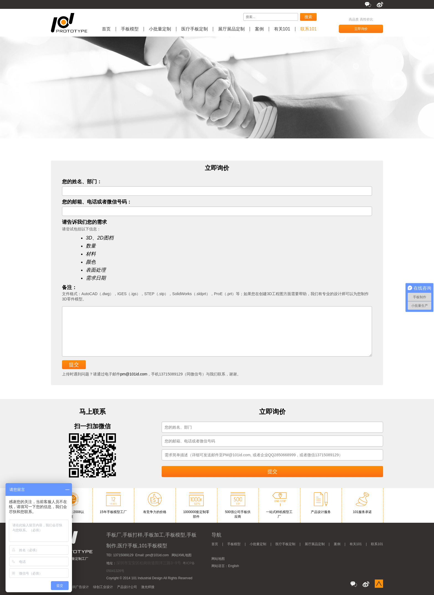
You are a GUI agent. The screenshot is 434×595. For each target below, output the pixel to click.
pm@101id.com (133, 374)
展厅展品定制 (231, 29)
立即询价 (361, 29)
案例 (259, 29)
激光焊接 (147, 587)
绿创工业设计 (103, 587)
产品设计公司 (127, 587)
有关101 (282, 29)
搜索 (308, 17)
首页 (106, 29)
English (233, 566)
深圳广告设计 (79, 587)
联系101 (308, 29)
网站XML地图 (182, 555)
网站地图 (218, 559)
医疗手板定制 (194, 29)
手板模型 (130, 29)
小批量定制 (160, 29)
